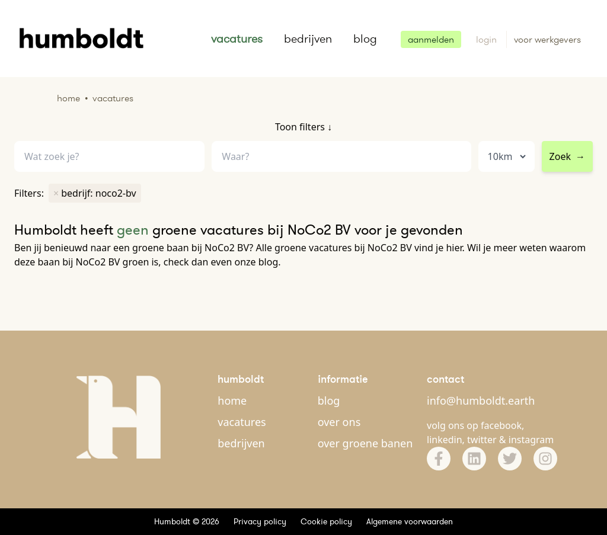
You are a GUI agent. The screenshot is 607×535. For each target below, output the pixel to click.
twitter (482, 439)
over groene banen (365, 443)
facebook (501, 425)
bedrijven (308, 38)
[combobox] (341, 156)
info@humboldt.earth (481, 400)
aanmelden (431, 39)
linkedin (444, 439)
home (232, 400)
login (487, 39)
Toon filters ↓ (303, 126)
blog (365, 38)
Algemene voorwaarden (409, 521)
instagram (531, 439)
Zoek (567, 156)
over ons (339, 422)
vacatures (237, 38)
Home (68, 98)
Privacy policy (260, 521)
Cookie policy (326, 521)
